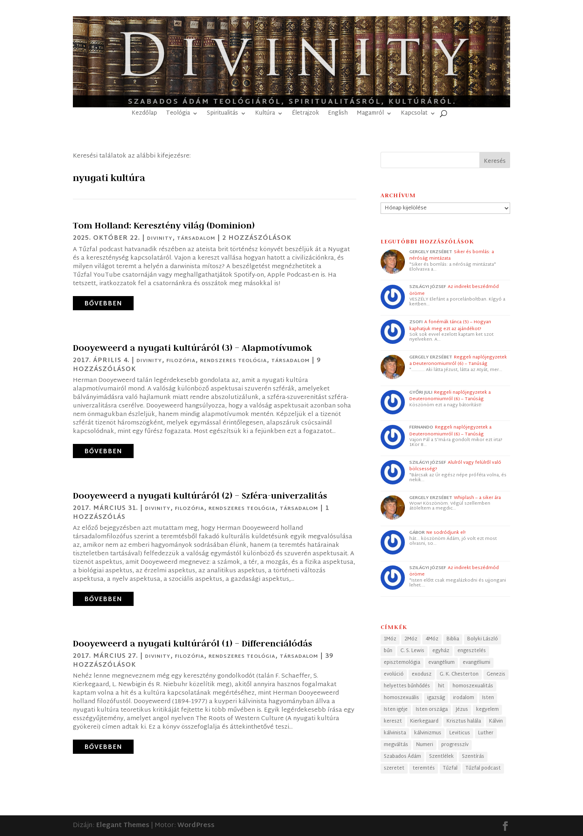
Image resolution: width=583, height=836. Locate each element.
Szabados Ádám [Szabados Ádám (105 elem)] (402, 756)
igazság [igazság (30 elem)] (436, 697)
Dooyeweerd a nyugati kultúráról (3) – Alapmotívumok (192, 347)
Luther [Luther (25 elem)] (486, 733)
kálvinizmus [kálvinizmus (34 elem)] (427, 733)
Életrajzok (305, 114)
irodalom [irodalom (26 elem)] (463, 697)
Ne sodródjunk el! (446, 533)
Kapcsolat (414, 114)
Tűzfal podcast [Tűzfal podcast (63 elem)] (483, 768)
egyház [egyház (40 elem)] (440, 650)
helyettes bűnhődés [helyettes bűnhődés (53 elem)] (407, 686)
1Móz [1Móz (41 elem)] (390, 639)
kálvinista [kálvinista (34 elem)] (395, 733)
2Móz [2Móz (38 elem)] (410, 639)
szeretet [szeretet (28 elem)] (394, 768)
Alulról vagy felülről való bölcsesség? (455, 466)
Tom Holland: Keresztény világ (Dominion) (164, 225)
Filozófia (181, 360)
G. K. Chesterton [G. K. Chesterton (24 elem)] (459, 674)
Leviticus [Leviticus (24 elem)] (459, 733)
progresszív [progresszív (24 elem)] (454, 744)
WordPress (196, 826)
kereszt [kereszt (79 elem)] (393, 721)
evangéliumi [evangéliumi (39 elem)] (476, 662)
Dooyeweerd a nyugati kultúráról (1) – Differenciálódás (192, 643)
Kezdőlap (144, 114)
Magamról (370, 114)
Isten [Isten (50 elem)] (488, 697)
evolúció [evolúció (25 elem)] (394, 674)
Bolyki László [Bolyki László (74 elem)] (482, 639)
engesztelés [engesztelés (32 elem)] (471, 650)
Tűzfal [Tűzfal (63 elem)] (450, 768)
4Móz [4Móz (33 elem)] (432, 639)
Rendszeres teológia (233, 360)
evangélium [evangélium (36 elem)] (441, 662)
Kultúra (265, 114)
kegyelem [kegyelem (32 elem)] (487, 709)
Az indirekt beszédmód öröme (454, 290)
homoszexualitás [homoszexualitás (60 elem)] (473, 686)
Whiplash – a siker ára (477, 498)
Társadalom (196, 238)
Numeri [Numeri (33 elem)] (424, 744)
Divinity (159, 238)
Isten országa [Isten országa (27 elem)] (432, 709)
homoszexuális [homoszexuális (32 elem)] (401, 697)
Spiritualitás (222, 114)
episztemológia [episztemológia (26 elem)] (402, 662)
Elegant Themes (122, 826)
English (338, 114)
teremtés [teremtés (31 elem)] (424, 768)
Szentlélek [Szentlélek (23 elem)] (441, 756)
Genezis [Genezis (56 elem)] (496, 674)
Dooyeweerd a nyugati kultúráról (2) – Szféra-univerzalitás (200, 495)
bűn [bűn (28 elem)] (388, 650)
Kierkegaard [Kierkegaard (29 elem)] (424, 721)
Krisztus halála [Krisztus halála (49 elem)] (464, 721)
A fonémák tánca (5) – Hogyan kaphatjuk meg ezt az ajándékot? (450, 325)
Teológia (178, 114)
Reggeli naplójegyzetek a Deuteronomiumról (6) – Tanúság (458, 360)
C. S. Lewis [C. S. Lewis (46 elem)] (412, 650)
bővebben (103, 304)
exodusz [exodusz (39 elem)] (422, 674)
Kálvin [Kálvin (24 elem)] (496, 721)
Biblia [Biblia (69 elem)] (453, 639)
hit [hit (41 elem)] (441, 686)
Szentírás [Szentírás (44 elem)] (473, 756)
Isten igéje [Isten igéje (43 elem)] (396, 709)
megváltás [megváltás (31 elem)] (396, 744)
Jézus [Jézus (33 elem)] (462, 709)
